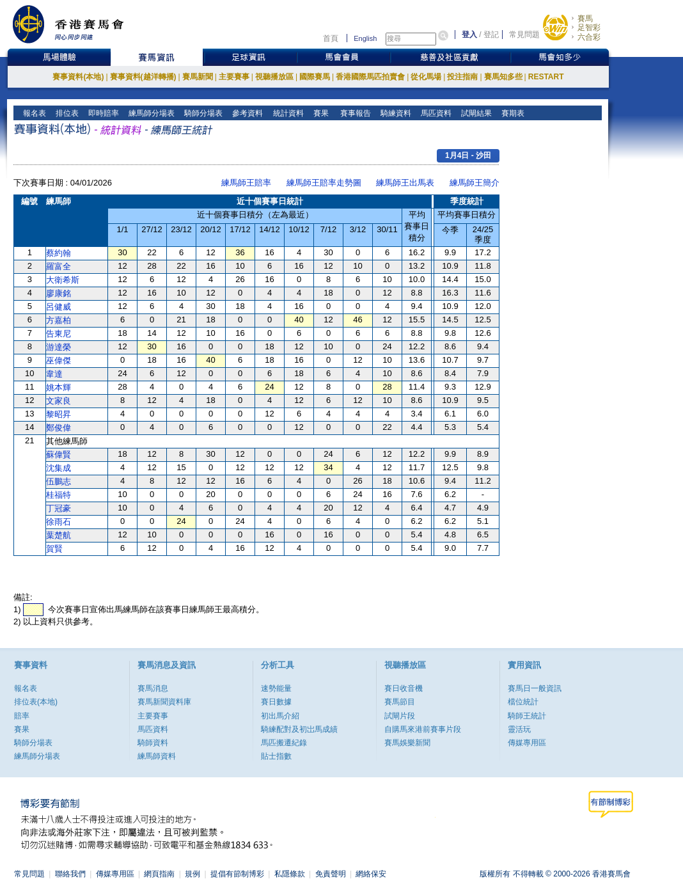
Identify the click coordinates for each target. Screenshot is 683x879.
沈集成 (58, 468)
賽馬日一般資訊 (534, 688)
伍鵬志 (58, 481)
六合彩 (589, 37)
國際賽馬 (314, 76)
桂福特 (58, 495)
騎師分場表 (202, 113)
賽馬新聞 (197, 76)
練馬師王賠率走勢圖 (324, 182)
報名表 (33, 113)
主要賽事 (234, 76)
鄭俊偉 (58, 427)
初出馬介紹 (280, 715)
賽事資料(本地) (78, 76)
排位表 (66, 113)
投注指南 (462, 76)
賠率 (21, 715)
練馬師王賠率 (246, 182)
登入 (469, 34)
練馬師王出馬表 (405, 182)
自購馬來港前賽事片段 (422, 729)
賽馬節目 (399, 701)
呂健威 (58, 307)
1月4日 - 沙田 (468, 155)
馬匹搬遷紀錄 (284, 742)
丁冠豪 (58, 508)
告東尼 (58, 333)
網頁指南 (159, 873)
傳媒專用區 (527, 742)
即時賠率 (102, 113)
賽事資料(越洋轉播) (143, 76)
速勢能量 (276, 688)
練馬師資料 (156, 756)
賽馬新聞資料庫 (164, 701)
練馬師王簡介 (474, 182)
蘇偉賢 (58, 454)
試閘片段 (399, 715)
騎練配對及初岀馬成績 (299, 729)
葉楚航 (58, 535)
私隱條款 (289, 873)
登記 (491, 34)
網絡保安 (371, 873)
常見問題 (524, 34)
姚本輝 (58, 387)
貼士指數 (276, 756)
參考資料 (246, 113)
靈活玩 (519, 729)
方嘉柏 (58, 320)
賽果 (319, 113)
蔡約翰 (58, 253)
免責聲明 (330, 873)
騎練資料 (395, 113)
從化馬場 (426, 76)
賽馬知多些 (503, 76)
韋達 (54, 374)
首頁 (330, 38)
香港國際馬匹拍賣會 (370, 76)
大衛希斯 (62, 280)
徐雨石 (58, 522)
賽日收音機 (403, 688)
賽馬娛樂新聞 (407, 742)
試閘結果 (475, 113)
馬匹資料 (435, 113)
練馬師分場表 (151, 113)
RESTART (546, 76)
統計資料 (287, 113)
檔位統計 (523, 701)
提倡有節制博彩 (237, 873)
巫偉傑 (58, 360)
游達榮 (58, 347)
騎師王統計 (527, 715)
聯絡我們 (70, 873)
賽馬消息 (152, 688)
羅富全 (58, 266)
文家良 (58, 401)
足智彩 (589, 27)
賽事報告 (353, 113)
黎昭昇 (58, 414)
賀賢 (54, 548)
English (365, 38)
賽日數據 (276, 701)
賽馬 (585, 18)
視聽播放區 (274, 76)
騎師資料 (152, 742)
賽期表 (511, 113)
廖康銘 (58, 293)
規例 (192, 873)
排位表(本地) (36, 701)
